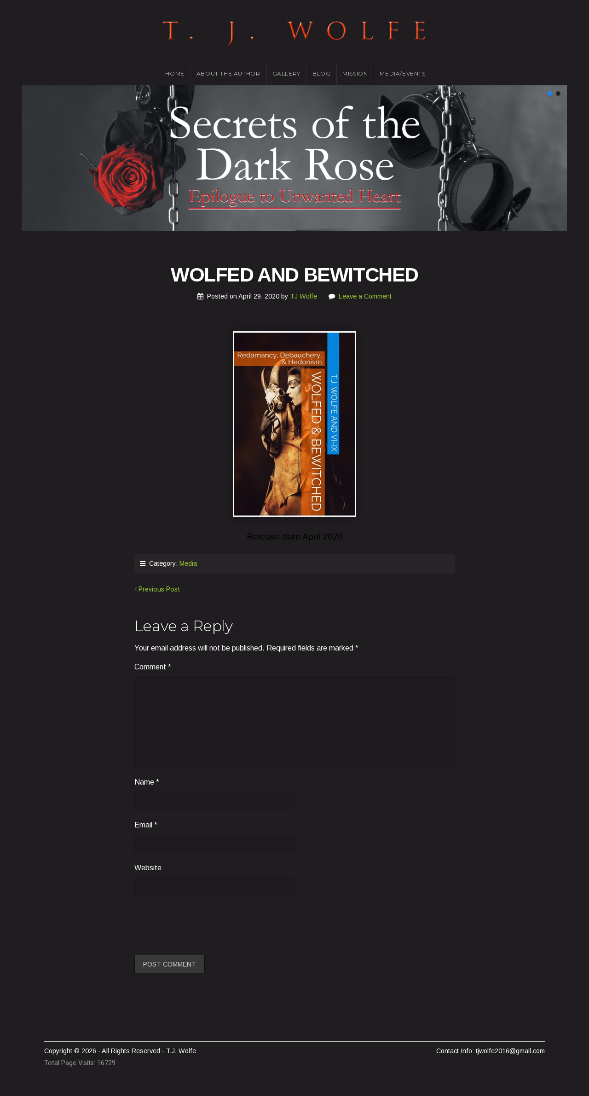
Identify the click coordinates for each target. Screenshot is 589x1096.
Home (174, 73)
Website (148, 868)
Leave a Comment (365, 296)
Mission (355, 73)
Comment (152, 667)
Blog (321, 73)
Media (188, 563)
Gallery (286, 73)
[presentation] (204, 924)
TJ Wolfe (303, 296)
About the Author (228, 73)
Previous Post (159, 589)
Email (145, 825)
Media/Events (402, 73)
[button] (550, 93)
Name (146, 782)
